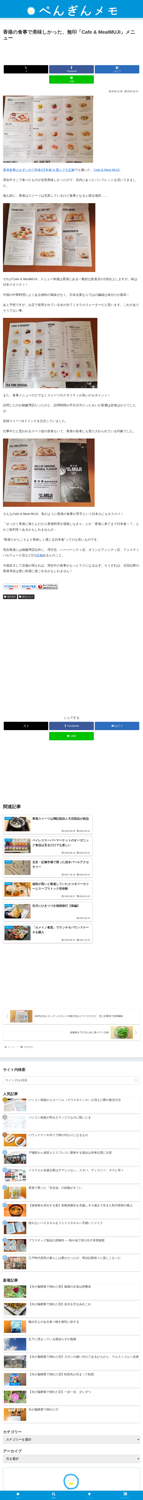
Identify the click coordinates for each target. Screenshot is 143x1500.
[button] (136, 1019)
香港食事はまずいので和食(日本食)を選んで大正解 (39, 170)
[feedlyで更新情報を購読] (71, 1448)
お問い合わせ (36, 1488)
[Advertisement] (71, 52)
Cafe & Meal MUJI (106, 170)
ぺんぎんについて (106, 1488)
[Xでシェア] (26, 69)
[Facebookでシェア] (71, 69)
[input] (71, 1019)
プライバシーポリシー (118, 1482)
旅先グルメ (26, 596)
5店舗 (39, 555)
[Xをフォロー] (65, 1448)
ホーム (25, 1482)
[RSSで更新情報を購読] (77, 1448)
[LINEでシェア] (71, 79)
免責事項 (71, 1482)
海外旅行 (10, 596)
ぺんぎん (71, 1435)
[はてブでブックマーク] (117, 69)
